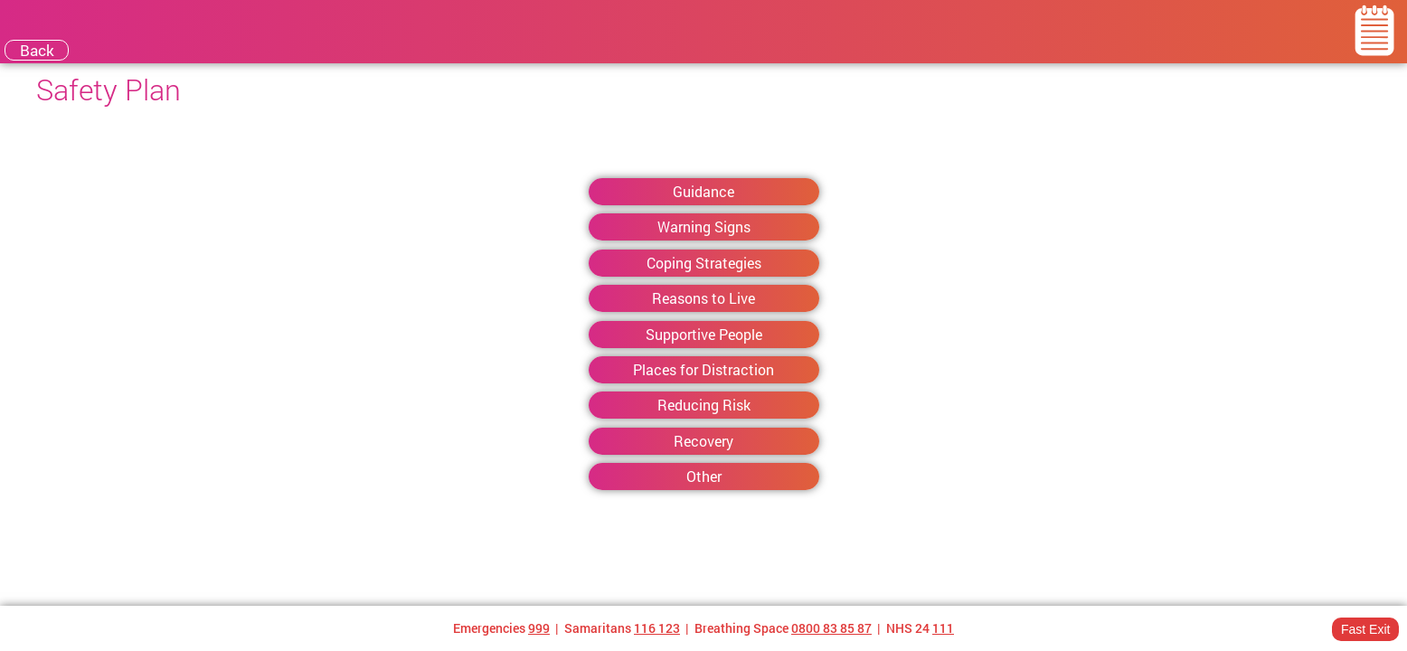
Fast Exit (1365, 629)
